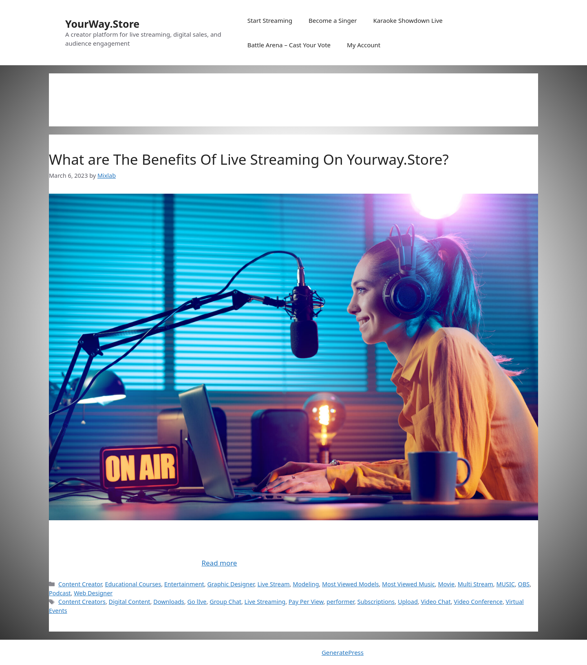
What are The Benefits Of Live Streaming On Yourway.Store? (249, 159)
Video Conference (478, 601)
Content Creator (80, 584)
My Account (363, 45)
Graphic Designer (230, 584)
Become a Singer (333, 20)
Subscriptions (376, 601)
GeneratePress (343, 652)
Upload (408, 601)
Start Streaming (269, 20)
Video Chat (435, 601)
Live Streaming (265, 601)
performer (340, 601)
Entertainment (184, 584)
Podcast (60, 593)
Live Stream (273, 584)
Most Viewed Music (408, 584)
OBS (524, 584)
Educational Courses (133, 584)
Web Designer (93, 593)
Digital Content (129, 601)
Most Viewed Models (350, 584)
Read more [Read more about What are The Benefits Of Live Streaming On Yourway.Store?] (219, 563)
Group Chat (225, 601)
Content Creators (82, 601)
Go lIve (196, 601)
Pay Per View (306, 601)
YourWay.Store (102, 24)
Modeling (306, 584)
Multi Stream (475, 584)
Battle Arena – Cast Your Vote (289, 45)
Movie (446, 584)
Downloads (168, 601)
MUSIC (505, 584)
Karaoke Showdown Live (407, 20)
